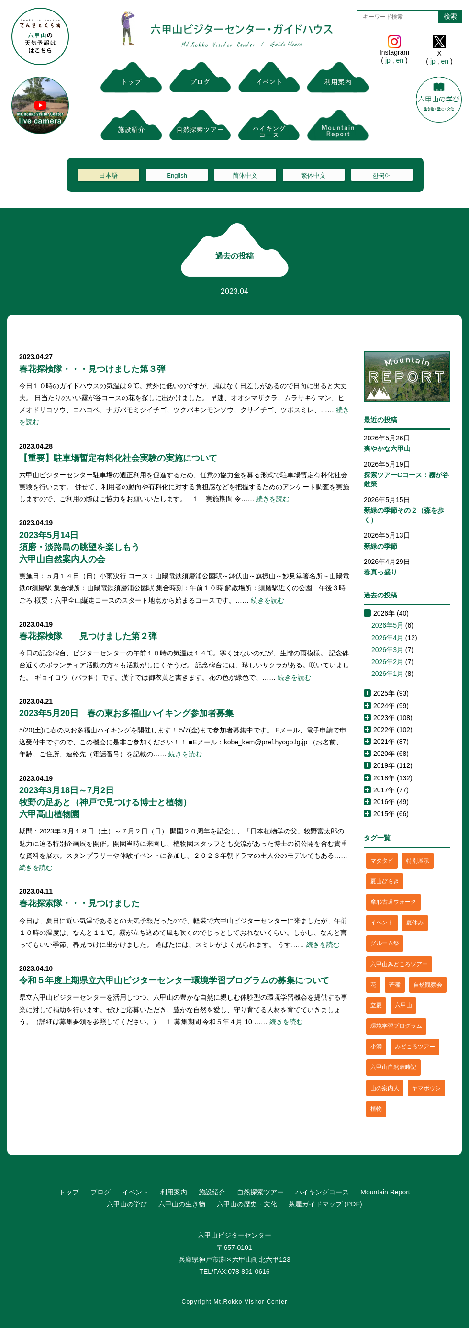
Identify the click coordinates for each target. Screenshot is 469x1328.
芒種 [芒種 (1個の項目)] (395, 984)
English (177, 175)
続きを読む (273, 499)
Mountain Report (385, 1192)
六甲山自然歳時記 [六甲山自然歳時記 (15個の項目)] (393, 1067)
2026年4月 (387, 637)
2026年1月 (387, 673)
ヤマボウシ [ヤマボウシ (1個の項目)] (426, 1088)
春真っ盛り (380, 572)
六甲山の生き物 (181, 1204)
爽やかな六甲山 (387, 448)
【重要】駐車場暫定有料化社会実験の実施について (118, 458)
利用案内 (173, 1192)
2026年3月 (387, 649)
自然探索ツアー (260, 1192)
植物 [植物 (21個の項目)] (376, 1108)
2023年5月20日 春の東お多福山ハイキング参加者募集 (126, 713)
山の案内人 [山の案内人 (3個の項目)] (384, 1088)
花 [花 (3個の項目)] (373, 984)
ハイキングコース (322, 1192)
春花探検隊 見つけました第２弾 (88, 636)
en (399, 60)
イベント (135, 1192)
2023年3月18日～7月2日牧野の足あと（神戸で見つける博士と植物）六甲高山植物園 (105, 802)
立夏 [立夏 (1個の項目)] (376, 1005)
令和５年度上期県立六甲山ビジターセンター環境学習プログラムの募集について (174, 980)
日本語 (108, 175)
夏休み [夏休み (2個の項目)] (415, 922)
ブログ (100, 1192)
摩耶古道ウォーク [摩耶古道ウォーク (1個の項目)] (393, 902)
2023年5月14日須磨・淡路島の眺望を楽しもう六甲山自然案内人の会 (79, 547)
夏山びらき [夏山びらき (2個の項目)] (384, 881)
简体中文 (245, 175)
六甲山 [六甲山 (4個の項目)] (403, 1005)
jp (387, 60)
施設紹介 (212, 1192)
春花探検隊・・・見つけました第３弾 (92, 369)
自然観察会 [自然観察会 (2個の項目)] (427, 984)
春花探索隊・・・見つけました (79, 903)
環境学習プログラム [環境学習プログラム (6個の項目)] (396, 1026)
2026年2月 (387, 661)
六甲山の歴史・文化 (247, 1204)
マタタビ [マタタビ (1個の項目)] (381, 860)
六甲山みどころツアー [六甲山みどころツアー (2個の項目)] (399, 964)
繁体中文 (313, 175)
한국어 (381, 175)
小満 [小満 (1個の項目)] (376, 1046)
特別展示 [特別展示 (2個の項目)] (417, 860)
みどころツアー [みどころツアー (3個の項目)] (415, 1046)
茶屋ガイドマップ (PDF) (325, 1204)
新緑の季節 (380, 546)
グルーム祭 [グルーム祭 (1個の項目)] (384, 943)
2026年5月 (387, 625)
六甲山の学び (127, 1204)
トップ (69, 1192)
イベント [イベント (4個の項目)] (381, 922)
